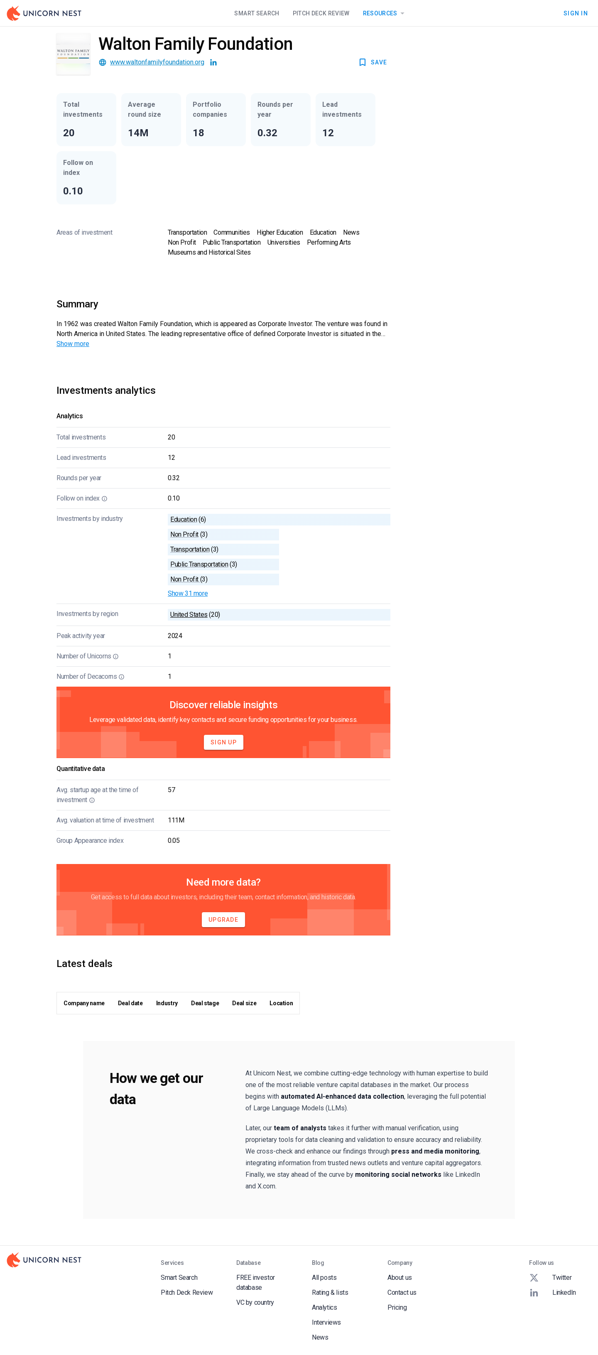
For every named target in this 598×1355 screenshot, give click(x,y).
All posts (324, 1277)
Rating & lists (330, 1292)
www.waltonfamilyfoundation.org (157, 62)
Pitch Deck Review (321, 13)
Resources (385, 13)
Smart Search (256, 13)
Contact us (402, 1292)
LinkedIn (552, 1293)
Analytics (324, 1307)
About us (399, 1277)
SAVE (372, 62)
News (320, 1337)
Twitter (550, 1278)
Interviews (326, 1322)
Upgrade (223, 919)
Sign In (575, 13)
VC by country (255, 1302)
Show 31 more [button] (188, 593)
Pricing (397, 1307)
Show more (72, 344)
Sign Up (223, 742)
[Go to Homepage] (44, 13)
